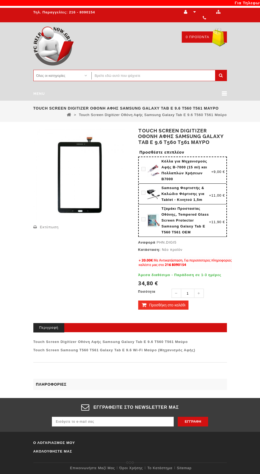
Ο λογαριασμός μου (54, 443)
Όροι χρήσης (131, 468)
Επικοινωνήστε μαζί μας (92, 468)
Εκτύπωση (49, 227)
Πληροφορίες (51, 384)
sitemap (184, 468)
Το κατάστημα (159, 468)
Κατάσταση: (149, 250)
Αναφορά (146, 242)
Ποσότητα (146, 292)
